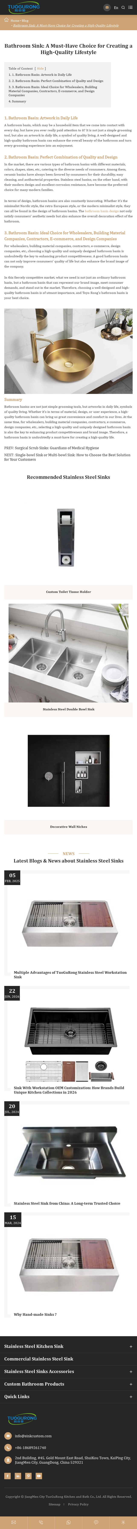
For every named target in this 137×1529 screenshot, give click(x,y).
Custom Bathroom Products (34, 1384)
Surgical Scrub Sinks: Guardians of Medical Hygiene (57, 448)
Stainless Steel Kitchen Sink (33, 1346)
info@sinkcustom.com (33, 1436)
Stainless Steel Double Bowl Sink (68, 709)
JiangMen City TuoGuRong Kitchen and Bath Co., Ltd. (63, 1497)
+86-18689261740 (30, 1447)
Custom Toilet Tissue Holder (68, 592)
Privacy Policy (78, 1504)
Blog (25, 21)
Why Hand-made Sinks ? (35, 1315)
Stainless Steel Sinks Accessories (39, 1371)
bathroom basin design (102, 211)
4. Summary (17, 101)
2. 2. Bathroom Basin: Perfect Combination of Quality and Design (56, 81)
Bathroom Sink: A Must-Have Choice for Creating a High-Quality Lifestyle (66, 25)
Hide (40, 68)
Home (15, 21)
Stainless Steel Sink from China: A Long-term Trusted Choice (67, 1204)
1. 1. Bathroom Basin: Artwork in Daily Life (40, 75)
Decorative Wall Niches (68, 827)
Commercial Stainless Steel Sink (38, 1359)
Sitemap (54, 1504)
